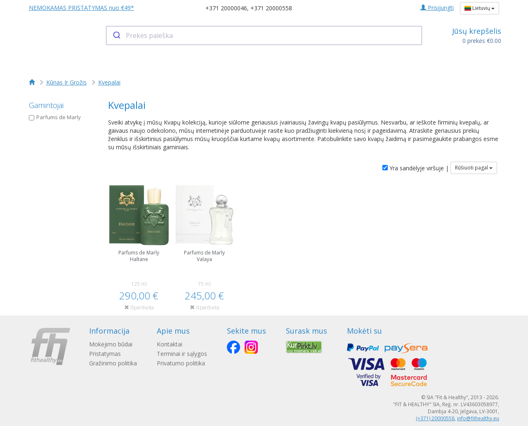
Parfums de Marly (55, 117)
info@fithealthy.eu (478, 418)
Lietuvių (479, 8)
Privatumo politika (181, 363)
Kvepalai (109, 82)
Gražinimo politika (113, 363)
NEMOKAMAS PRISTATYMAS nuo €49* (81, 8)
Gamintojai (46, 105)
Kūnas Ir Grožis (66, 82)
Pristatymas (105, 354)
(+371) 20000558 (435, 418)
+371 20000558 (271, 8)
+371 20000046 (226, 8)
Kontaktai (169, 344)
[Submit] (116, 35)
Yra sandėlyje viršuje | (415, 168)
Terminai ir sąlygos (182, 354)
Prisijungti (437, 8)
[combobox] (264, 35)
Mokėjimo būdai (110, 344)
